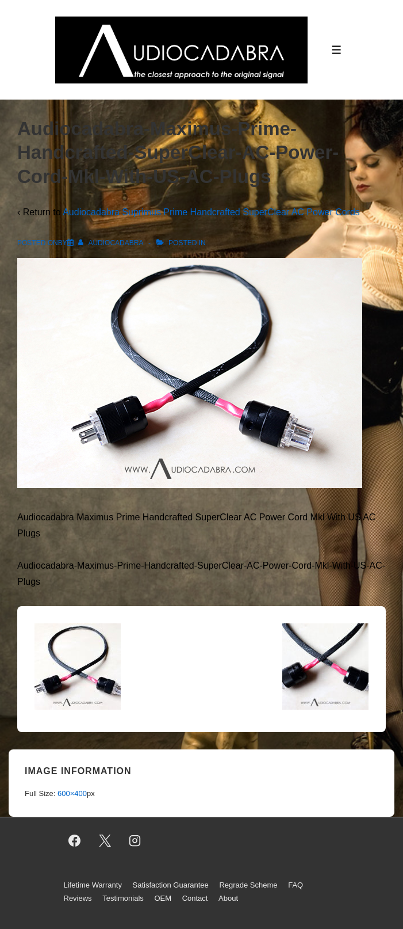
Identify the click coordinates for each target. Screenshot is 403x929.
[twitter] (105, 841)
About (228, 898)
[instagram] (135, 841)
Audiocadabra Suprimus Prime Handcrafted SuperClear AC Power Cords (211, 212)
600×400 (72, 793)
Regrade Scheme (248, 885)
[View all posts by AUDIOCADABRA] (111, 243)
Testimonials (123, 898)
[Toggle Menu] (336, 49)
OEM (162, 898)
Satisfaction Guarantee (171, 885)
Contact (195, 898)
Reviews (78, 898)
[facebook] (75, 841)
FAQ (295, 885)
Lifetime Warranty (93, 885)
